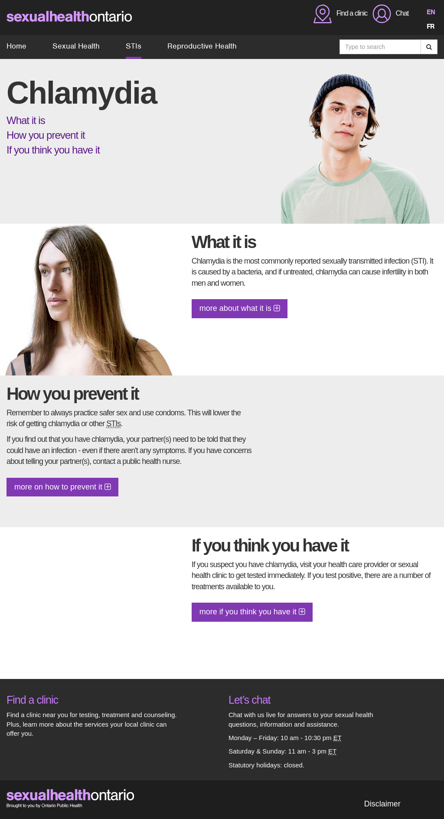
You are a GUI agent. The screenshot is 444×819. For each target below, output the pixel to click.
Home (16, 46)
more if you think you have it (252, 611)
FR (430, 26)
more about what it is (239, 308)
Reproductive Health (202, 46)
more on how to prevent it (62, 487)
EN (431, 12)
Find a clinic (32, 700)
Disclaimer (382, 803)
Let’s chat (250, 700)
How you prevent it (46, 135)
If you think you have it (53, 150)
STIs (133, 46)
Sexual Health (76, 46)
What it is (26, 120)
